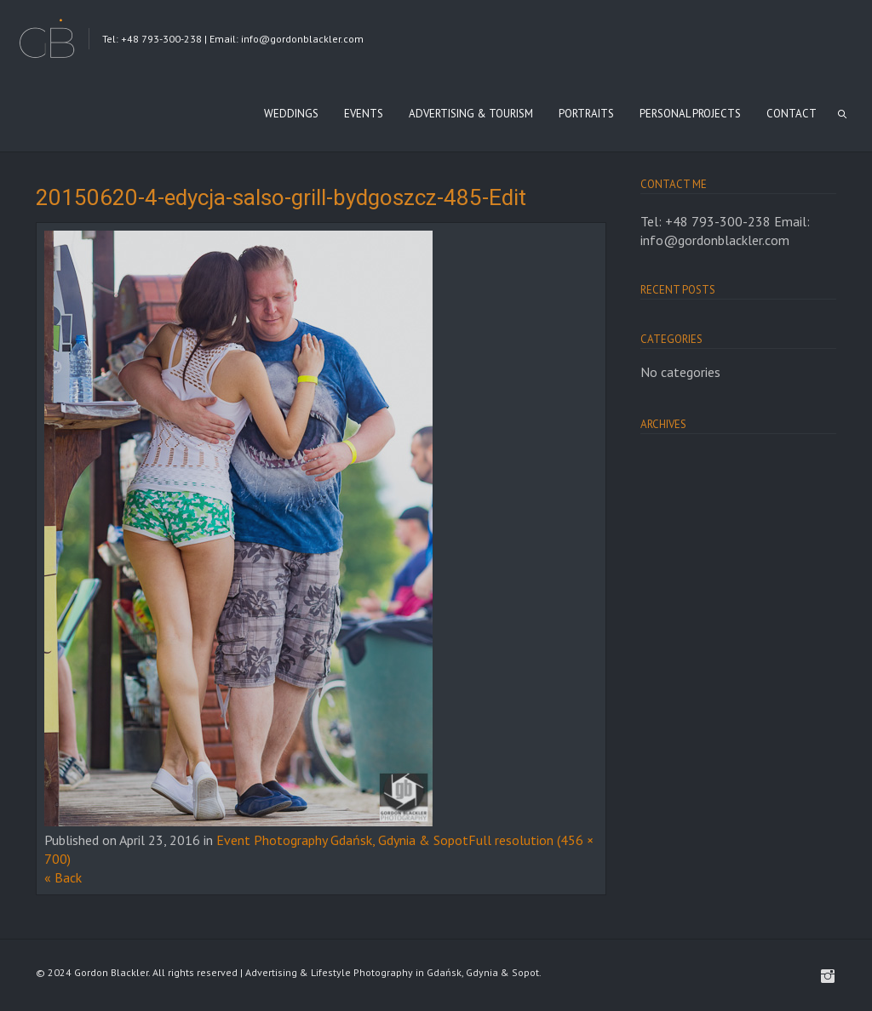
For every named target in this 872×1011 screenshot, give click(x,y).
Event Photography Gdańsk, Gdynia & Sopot (342, 839)
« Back (63, 877)
